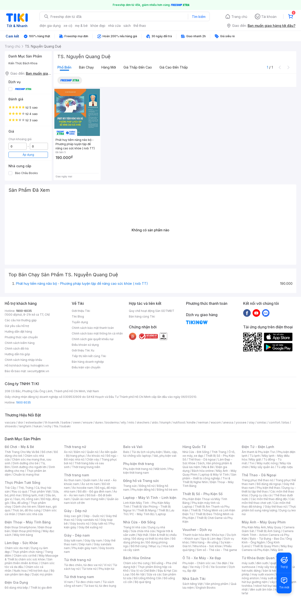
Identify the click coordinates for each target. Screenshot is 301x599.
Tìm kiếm (199, 17)
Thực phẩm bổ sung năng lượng (269, 508)
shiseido (11, 426)
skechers (143, 422)
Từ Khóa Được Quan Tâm (262, 558)
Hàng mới (108, 67)
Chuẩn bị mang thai (26, 474)
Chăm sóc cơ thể (25, 555)
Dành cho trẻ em (25, 506)
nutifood (179, 422)
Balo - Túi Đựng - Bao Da (267, 538)
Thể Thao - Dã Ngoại (259, 475)
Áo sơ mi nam (90, 484)
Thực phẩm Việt (40, 491)
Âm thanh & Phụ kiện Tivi (258, 452)
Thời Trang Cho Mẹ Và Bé (22, 452)
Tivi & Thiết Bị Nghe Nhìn (206, 480)
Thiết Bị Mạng (146, 510)
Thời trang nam (76, 475)
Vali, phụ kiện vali (164, 455)
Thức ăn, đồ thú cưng (26, 510)
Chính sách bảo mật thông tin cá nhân (97, 333)
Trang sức (130, 486)
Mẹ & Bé (208, 467)
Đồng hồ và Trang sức (141, 481)
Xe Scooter (218, 567)
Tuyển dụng (80, 322)
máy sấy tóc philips (271, 567)
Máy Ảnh (277, 550)
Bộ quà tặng (143, 582)
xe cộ (67, 26)
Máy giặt (255, 459)
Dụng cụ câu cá (261, 495)
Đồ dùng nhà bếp (16, 587)
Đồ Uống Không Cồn (147, 578)
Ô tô (206, 567)
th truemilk (52, 422)
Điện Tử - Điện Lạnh (258, 447)
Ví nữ (107, 565)
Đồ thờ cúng (139, 546)
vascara (10, 422)
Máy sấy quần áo (262, 467)
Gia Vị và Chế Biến (143, 570)
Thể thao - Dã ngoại (202, 459)
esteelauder (34, 422)
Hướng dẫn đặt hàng (18, 331)
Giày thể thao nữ (276, 506)
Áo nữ (68, 452)
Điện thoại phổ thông (26, 531)
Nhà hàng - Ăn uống (204, 542)
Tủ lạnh (255, 455)
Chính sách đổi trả (17, 348)
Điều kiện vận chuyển (86, 367)
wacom (216, 422)
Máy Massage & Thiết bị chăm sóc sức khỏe (31, 557)
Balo (126, 452)
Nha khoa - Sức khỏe (207, 546)
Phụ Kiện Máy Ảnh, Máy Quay (261, 527)
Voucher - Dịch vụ (197, 530)
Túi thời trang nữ (77, 560)
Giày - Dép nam (77, 535)
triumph (165, 422)
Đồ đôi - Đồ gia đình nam (94, 491)
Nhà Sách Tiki (194, 579)
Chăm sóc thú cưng (136, 563)
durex (99, 422)
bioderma (112, 422)
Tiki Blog (78, 316)
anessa (228, 422)
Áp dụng (28, 154)
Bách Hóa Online (137, 558)
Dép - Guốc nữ (93, 516)
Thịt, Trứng (25, 487)
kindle (191, 422)
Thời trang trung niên (86, 467)
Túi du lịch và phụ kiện (147, 452)
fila (56, 426)
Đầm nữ (79, 452)
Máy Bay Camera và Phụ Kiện (267, 548)
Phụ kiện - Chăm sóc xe (198, 563)
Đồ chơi (47, 452)
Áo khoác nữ (95, 455)
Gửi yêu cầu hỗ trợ (17, 326)
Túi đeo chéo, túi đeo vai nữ (83, 565)
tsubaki (65, 426)
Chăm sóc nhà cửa (30, 514)
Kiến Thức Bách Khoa (22, 63)
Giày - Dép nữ (75, 511)
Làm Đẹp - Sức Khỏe (21, 543)
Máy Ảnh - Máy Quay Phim (263, 522)
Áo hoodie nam (82, 487)
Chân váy (92, 459)
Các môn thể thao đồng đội (269, 499)
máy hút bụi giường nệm (267, 580)
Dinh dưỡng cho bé (26, 463)
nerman (203, 422)
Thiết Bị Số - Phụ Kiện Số (202, 494)
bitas (285, 422)
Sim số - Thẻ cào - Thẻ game (217, 550)
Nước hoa (20, 570)
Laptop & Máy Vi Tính (214, 474)
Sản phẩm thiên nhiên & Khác (28, 561)
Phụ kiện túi (106, 568)
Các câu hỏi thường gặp (21, 320)
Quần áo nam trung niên (88, 499)
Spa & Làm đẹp (211, 538)
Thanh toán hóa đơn (196, 535)
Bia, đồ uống (20, 503)
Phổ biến (64, 67)
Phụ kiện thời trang (138, 464)
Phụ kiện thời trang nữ (137, 469)
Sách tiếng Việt (192, 584)
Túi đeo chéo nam (87, 582)
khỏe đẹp (98, 26)
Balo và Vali (133, 447)
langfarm (25, 426)
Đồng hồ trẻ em (167, 489)
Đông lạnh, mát (33, 495)
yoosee (241, 422)
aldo (155, 422)
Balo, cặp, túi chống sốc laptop (150, 453)
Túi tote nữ (89, 568)
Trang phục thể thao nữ (257, 480)
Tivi (251, 463)
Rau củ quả (19, 491)
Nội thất (143, 535)
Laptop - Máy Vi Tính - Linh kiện (149, 498)
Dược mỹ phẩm (42, 574)
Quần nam (90, 480)
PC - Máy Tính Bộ (142, 514)
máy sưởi (248, 563)
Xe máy (195, 567)
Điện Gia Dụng (16, 582)
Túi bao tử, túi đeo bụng (100, 585)
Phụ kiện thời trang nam (148, 470)
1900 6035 (23, 402)
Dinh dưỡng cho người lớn (29, 467)
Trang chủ (239, 17)
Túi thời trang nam (79, 577)
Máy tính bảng (23, 535)
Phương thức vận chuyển (21, 337)
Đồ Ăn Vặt (138, 574)
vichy (47, 426)
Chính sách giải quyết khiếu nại (93, 339)
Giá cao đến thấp (173, 67)
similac (262, 422)
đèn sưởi (262, 563)
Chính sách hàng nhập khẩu (23, 360)
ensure (88, 422)
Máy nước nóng (267, 463)
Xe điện (222, 563)
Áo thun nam (72, 480)
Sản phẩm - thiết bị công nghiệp (209, 476)
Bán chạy (86, 67)
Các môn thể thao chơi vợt (268, 501)
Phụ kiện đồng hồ (142, 489)
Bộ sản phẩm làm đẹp (29, 572)
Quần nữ (92, 452)
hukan (38, 426)
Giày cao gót (72, 516)
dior (20, 422)
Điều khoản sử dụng (85, 344)
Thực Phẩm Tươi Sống (22, 483)
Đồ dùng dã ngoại (269, 484)
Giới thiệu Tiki (81, 311)
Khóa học (218, 535)
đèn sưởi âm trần (261, 589)
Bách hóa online (203, 471)
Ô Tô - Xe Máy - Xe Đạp (201, 558)
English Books (206, 587)
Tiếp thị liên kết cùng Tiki (89, 356)
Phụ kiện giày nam (84, 548)
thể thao (140, 26)
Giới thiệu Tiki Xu (83, 350)
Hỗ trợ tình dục (38, 570)
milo (131, 422)
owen (77, 422)
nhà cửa (114, 26)
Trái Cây (10, 487)
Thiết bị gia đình (41, 587)
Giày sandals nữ (87, 520)
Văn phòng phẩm (216, 584)
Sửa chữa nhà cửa (143, 531)
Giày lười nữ (99, 523)
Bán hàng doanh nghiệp (88, 361)
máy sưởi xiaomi (272, 578)
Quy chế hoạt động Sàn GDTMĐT (151, 311)
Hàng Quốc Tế (194, 447)
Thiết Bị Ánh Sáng (268, 531)
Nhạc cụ (154, 546)
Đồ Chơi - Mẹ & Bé (19, 447)
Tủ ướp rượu (285, 467)
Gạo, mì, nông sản (26, 499)
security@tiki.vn (38, 371)
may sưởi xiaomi (263, 574)
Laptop (161, 514)
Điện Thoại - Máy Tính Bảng (28, 522)
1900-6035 (24, 311)
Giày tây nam (93, 540)
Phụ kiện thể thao (268, 487)
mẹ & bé (81, 26)
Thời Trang (218, 452)
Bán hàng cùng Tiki (142, 316)
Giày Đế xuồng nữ (90, 527)
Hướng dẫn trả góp (17, 354)
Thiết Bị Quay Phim (266, 546)
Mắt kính (160, 469)
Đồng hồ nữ (146, 486)
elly (123, 422)
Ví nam (68, 582)
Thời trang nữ (75, 447)
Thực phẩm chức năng (27, 552)
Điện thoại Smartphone (20, 527)
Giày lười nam (73, 540)
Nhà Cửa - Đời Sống (139, 522)
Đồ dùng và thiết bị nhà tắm (150, 538)
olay (252, 422)
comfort (274, 422)
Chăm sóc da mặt (17, 548)
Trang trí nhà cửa (134, 527)
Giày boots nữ (79, 523)
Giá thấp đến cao (137, 67)
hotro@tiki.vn (40, 365)
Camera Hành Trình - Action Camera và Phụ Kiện (267, 534)
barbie (66, 422)
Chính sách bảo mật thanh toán (93, 328)
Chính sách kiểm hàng (20, 343)
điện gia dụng (50, 26)
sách (127, 26)
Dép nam (85, 544)
